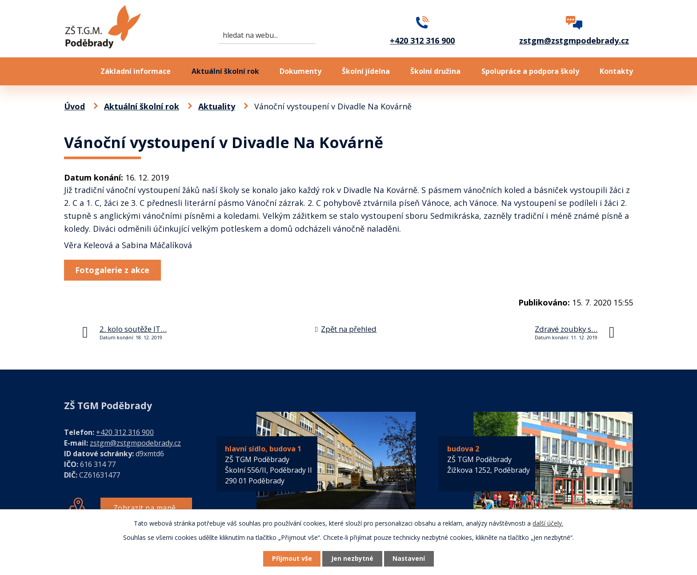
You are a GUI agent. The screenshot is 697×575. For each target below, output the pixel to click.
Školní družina (435, 71)
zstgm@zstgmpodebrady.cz (135, 443)
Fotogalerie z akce (113, 270)
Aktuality (216, 106)
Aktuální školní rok (225, 71)
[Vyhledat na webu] (267, 35)
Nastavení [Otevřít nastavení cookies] (410, 559)
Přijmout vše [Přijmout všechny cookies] (291, 559)
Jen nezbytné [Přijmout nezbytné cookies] (352, 559)
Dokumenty (300, 71)
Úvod (72, 71)
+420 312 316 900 (125, 432)
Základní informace (135, 71)
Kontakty (616, 71)
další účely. (548, 523)
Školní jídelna (366, 71)
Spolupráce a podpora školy (530, 71)
